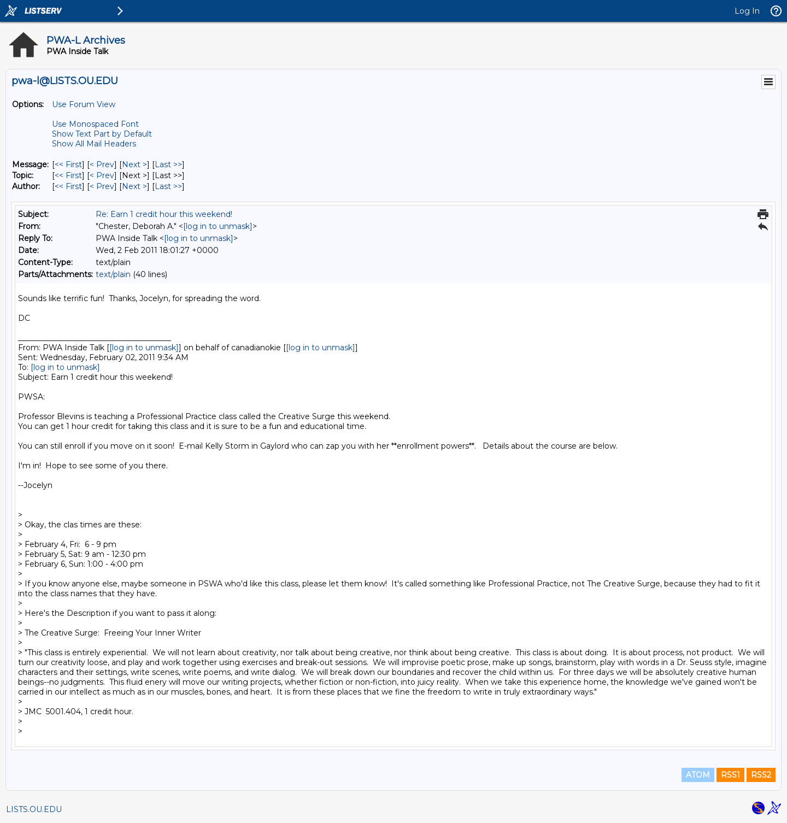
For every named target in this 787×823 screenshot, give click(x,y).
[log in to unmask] (217, 226)
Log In (747, 11)
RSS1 (730, 775)
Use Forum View (83, 104)
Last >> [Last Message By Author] (168, 186)
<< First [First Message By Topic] (68, 175)
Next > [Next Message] (134, 164)
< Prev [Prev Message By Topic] (102, 175)
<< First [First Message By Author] (68, 186)
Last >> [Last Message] (168, 164)
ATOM (698, 775)
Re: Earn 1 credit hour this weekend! (164, 214)
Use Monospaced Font (95, 124)
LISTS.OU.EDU (34, 809)
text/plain (113, 274)
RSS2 (761, 775)
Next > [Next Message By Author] (134, 186)
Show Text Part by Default (102, 134)
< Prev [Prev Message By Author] (102, 186)
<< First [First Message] (68, 164)
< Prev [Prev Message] (102, 164)
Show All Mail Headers (94, 144)
